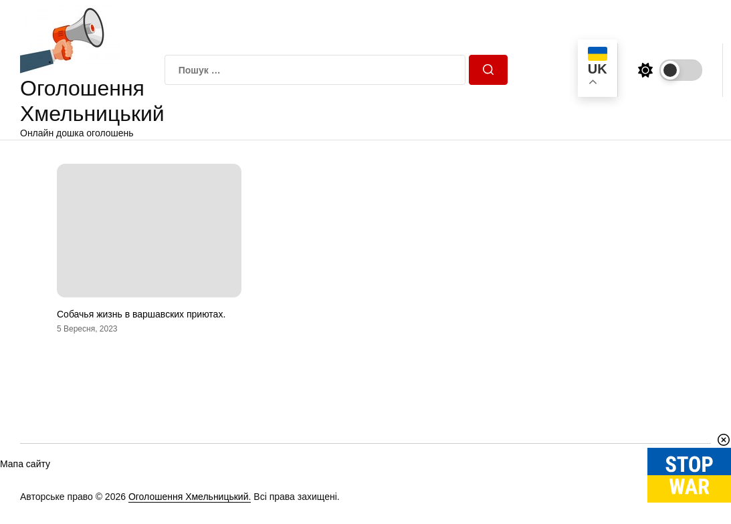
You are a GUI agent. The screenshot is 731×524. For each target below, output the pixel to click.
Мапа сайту (25, 463)
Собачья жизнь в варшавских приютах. (141, 314)
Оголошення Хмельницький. (189, 496)
